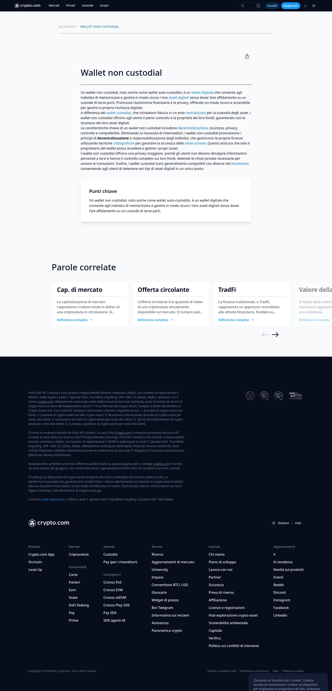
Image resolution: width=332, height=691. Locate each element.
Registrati (291, 6)
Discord (279, 592)
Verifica (215, 638)
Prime (73, 620)
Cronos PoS (112, 582)
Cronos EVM (113, 590)
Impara (157, 577)
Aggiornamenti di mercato (173, 562)
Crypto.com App (41, 554)
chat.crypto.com (53, 499)
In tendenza (283, 562)
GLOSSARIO (67, 26)
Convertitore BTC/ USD (170, 585)
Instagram (281, 600)
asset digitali (179, 97)
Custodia (110, 554)
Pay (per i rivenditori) (120, 562)
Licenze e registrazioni (227, 608)
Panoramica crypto (167, 630)
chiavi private (195, 143)
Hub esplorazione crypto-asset (233, 615)
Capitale (215, 630)
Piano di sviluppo (222, 562)
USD (298, 523)
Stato (276, 671)
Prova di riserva (221, 592)
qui (99, 490)
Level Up (35, 569)
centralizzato (196, 112)
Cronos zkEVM (114, 597)
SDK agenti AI (114, 620)
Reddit (278, 585)
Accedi (272, 6)
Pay (72, 613)
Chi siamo (217, 554)
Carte (73, 575)
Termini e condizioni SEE (221, 671)
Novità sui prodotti (288, 569)
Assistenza (160, 623)
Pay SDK (109, 613)
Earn (72, 590)
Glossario (159, 592)
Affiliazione (218, 600)
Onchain (35, 562)
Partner (215, 577)
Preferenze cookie (293, 671)
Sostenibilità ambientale (228, 623)
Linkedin (280, 615)
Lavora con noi (220, 569)
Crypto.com (45, 402)
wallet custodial (118, 112)
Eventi (278, 577)
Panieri (74, 582)
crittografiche (123, 143)
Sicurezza (216, 585)
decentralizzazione (193, 128)
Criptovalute (79, 554)
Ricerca (157, 554)
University (160, 569)
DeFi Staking (79, 605)
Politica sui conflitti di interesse (234, 646)
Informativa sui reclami (170, 615)
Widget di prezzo (165, 600)
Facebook (281, 608)
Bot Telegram (162, 608)
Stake (73, 597)
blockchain (239, 163)
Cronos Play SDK (116, 605)
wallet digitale (202, 92)
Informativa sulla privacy (254, 671)
